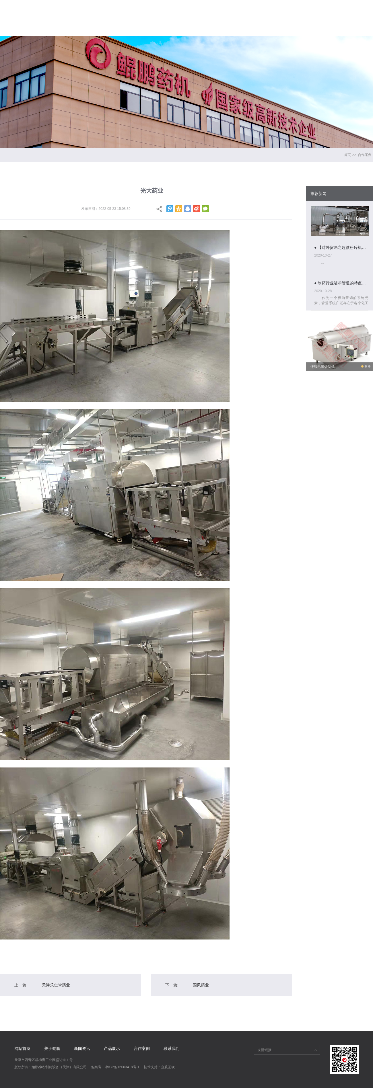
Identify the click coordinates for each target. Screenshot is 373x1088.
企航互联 (168, 1067)
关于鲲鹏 (176, 12)
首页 (347, 155)
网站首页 (136, 12)
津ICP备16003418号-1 (122, 1067)
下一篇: (171, 985)
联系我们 (338, 12)
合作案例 (298, 12)
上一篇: (21, 985)
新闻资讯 (217, 12)
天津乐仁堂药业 (56, 985)
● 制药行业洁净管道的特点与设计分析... (341, 283)
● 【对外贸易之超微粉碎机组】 (341, 247)
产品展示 (257, 12)
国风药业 (201, 985)
